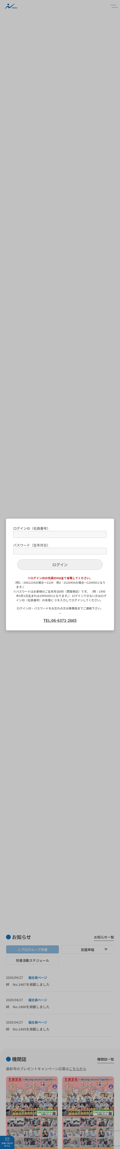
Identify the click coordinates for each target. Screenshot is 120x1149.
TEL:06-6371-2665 (60, 620)
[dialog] (60, 574)
